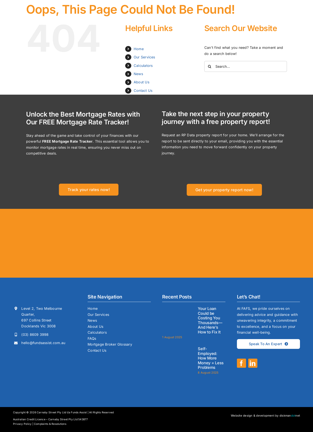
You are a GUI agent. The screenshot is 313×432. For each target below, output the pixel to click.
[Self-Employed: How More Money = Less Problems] (177, 359)
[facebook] (241, 363)
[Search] (209, 66)
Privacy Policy (22, 423)
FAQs (92, 338)
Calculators (143, 65)
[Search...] (245, 66)
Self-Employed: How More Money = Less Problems (211, 358)
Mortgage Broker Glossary (110, 344)
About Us (141, 82)
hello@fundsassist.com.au (43, 343)
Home (139, 49)
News (138, 74)
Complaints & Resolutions (50, 423)
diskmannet (290, 415)
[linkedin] (252, 363)
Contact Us (143, 90)
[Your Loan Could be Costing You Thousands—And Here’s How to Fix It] (177, 318)
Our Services (144, 57)
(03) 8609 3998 (34, 334)
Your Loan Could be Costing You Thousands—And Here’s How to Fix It (210, 320)
